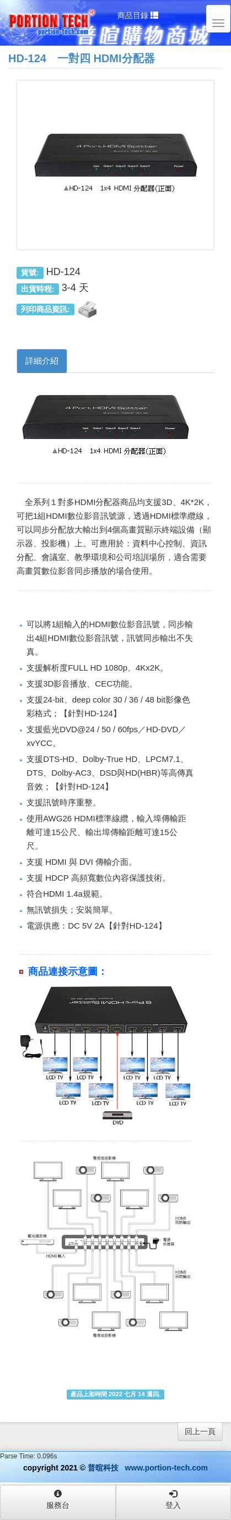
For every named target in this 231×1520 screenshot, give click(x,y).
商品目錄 (137, 15)
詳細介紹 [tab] (41, 360)
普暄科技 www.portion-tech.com (148, 1467)
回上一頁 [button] (200, 1431)
